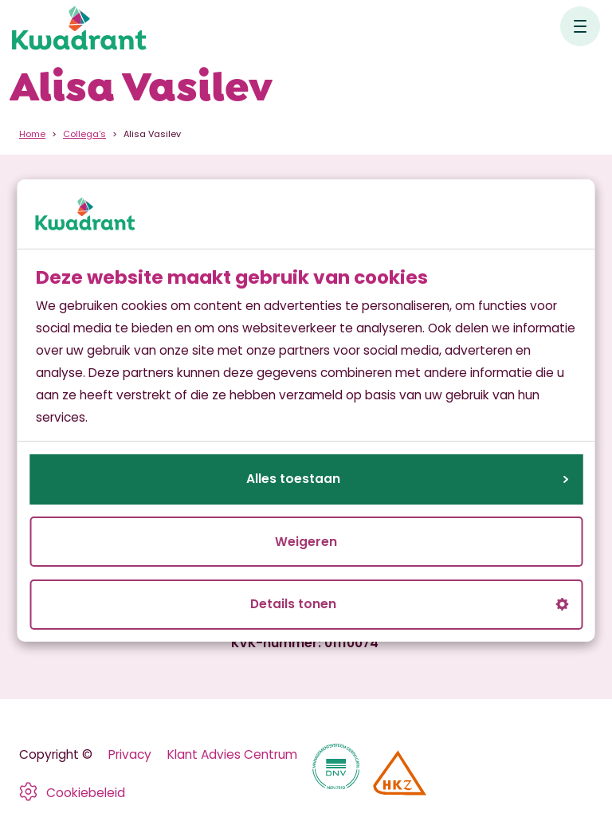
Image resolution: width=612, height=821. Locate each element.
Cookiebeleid (85, 792)
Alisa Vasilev (152, 134)
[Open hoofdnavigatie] (580, 26)
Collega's (84, 134)
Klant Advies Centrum (232, 754)
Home (32, 134)
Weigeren (306, 541)
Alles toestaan (407, 478)
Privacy (129, 754)
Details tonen (409, 603)
